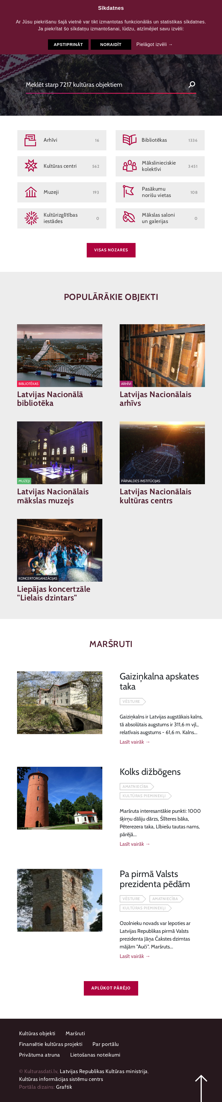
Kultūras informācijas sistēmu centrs (61, 1079)
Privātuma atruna (39, 1055)
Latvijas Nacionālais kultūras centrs (156, 496)
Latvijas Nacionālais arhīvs (156, 399)
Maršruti (75, 1033)
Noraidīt (111, 44)
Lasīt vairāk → (135, 742)
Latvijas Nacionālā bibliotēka (50, 399)
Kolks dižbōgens (150, 771)
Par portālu (105, 1044)
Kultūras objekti (37, 1033)
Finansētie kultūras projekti (51, 1044)
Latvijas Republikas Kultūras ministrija (103, 1071)
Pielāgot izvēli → (154, 44)
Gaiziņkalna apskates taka (159, 681)
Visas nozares (111, 250)
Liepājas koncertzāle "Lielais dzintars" (53, 593)
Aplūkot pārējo (111, 988)
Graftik (64, 1087)
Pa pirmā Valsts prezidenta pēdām (155, 878)
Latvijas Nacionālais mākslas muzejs (53, 496)
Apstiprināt (68, 44)
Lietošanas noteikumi (95, 1055)
